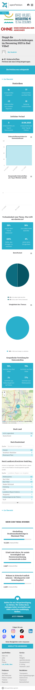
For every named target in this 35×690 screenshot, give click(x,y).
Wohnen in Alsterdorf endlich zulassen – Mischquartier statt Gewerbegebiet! (17, 640)
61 (31, 479)
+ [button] (4, 392)
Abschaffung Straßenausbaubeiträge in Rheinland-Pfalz (17, 554)
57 (31, 482)
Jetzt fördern (17, 679)
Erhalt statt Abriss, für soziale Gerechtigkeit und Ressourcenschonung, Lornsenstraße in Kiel (17, 597)
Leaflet (4, 421)
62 (31, 450)
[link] (32, 5)
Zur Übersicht (8, 79)
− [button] (4, 395)
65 (31, 436)
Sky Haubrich (12, 52)
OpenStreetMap (28, 421)
